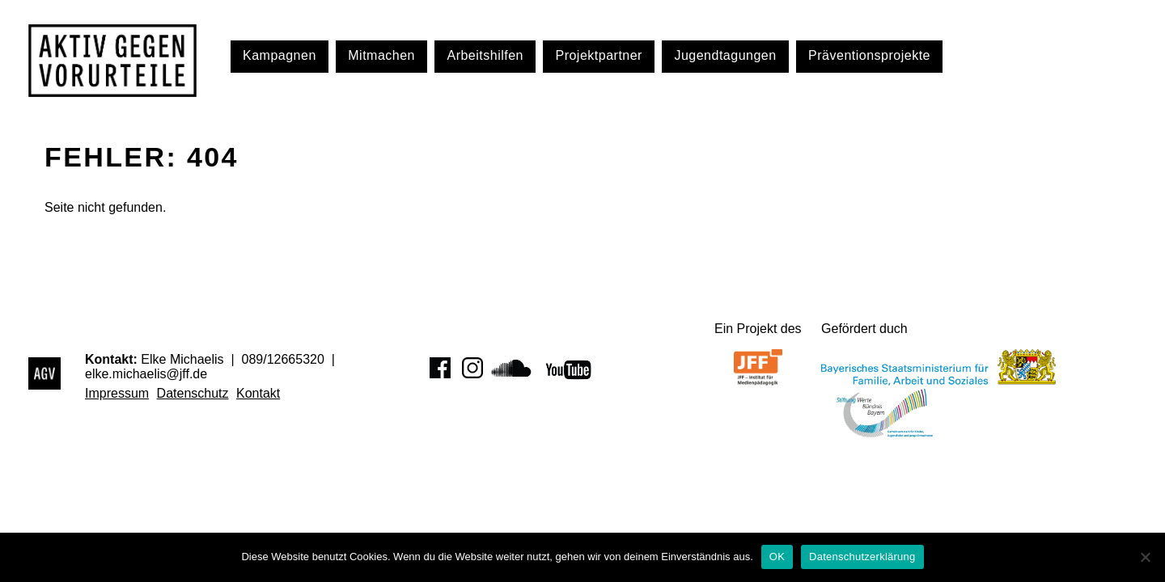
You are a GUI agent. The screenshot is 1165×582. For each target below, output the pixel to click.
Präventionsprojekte (869, 55)
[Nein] (1145, 557)
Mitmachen (381, 55)
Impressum (117, 393)
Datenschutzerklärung (862, 556)
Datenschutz (193, 393)
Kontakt (258, 393)
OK (777, 556)
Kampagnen (279, 55)
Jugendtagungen (725, 55)
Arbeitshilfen (485, 55)
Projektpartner (598, 55)
